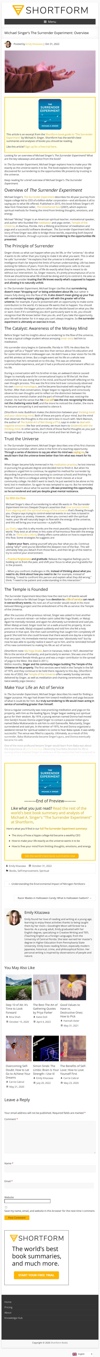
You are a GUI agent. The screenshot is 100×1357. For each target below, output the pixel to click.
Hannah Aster (71, 1020)
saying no (78, 452)
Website (9, 1197)
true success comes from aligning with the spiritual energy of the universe (47, 509)
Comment (11, 1119)
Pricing (8, 1307)
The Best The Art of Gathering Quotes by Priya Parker (45, 1008)
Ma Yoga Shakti (33, 650)
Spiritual (44, 870)
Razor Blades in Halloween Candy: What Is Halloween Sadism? (55, 898)
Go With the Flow (15, 498)
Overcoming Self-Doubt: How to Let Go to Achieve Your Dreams (18, 1071)
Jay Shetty (11, 528)
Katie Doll (41, 1017)
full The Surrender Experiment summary (63, 828)
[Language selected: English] (82, 1354)
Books (12, 870)
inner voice (67, 338)
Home (7, 1302)
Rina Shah (14, 1017)
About (7, 1312)
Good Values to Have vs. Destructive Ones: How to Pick (71, 1010)
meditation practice (65, 464)
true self (49, 400)
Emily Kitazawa (34, 44)
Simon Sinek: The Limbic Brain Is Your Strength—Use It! (46, 1069)
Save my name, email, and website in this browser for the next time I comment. (49, 1211)
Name (8, 1163)
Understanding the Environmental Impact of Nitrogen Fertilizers (46, 884)
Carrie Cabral (16, 1082)
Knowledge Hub (13, 1318)
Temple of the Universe (41, 674)
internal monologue (25, 386)
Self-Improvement (28, 870)
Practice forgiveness (19, 559)
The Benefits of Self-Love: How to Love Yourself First (73, 1069)
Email (8, 1181)
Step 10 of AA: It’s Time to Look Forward (17, 1008)
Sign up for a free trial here (40, 146)
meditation (44, 222)
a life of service (73, 599)
